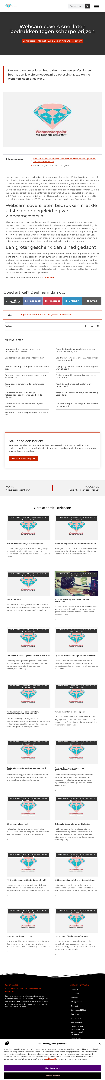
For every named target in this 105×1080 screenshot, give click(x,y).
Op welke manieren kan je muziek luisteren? (75, 656)
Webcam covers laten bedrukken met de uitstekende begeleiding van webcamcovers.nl (64, 160)
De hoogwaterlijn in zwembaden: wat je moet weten (76, 376)
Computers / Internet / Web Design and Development (52, 41)
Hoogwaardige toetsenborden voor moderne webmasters (22, 350)
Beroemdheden (77, 1014)
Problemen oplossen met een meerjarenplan (75, 543)
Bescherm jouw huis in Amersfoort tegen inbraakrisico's (25, 376)
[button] (99, 1043)
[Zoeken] (87, 6)
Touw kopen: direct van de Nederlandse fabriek (24, 385)
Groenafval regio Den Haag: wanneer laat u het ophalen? (77, 404)
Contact (74, 1006)
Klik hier (49, 277)
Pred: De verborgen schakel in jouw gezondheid (73, 385)
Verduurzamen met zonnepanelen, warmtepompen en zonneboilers (23, 713)
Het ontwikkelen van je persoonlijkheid (25, 543)
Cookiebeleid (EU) (78, 1010)
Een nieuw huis (14, 599)
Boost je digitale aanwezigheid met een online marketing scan (76, 350)
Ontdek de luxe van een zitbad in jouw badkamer (24, 404)
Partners (74, 998)
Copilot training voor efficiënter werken (24, 358)
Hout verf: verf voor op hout (19, 936)
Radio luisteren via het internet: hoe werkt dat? (26, 769)
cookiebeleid (50, 1059)
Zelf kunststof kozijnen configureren (71, 936)
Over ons (74, 989)
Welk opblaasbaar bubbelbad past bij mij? (26, 880)
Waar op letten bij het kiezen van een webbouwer (72, 600)
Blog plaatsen (76, 1002)
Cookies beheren (52, 1076)
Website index (77, 1022)
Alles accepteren (52, 1068)
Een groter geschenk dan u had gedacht (52, 165)
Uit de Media (76, 1018)
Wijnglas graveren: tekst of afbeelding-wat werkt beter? (77, 367)
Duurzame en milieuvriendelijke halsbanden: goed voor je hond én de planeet (23, 395)
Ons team (75, 994)
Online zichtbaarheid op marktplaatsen (73, 824)
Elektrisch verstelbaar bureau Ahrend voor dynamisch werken (77, 359)
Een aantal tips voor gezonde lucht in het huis (28, 656)
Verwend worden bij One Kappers (70, 712)
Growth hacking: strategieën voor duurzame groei (27, 367)
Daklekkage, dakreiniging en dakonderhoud (75, 880)
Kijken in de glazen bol (17, 824)
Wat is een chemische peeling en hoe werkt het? (27, 413)
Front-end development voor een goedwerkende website (70, 769)
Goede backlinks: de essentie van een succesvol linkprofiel (78, 1030)
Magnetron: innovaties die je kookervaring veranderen (77, 393)
